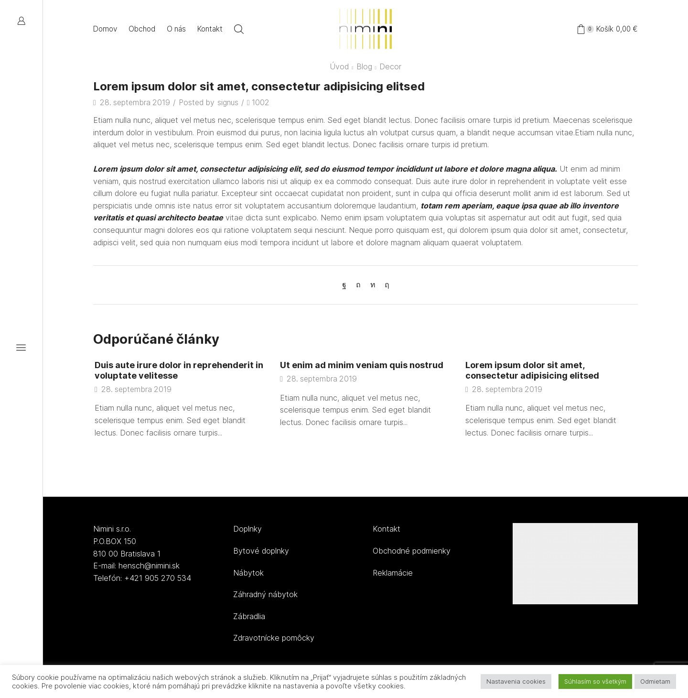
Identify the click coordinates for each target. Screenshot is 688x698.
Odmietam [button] (655, 681)
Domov (105, 28)
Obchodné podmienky (412, 551)
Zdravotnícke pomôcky (273, 638)
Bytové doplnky (261, 551)
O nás (176, 28)
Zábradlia (249, 616)
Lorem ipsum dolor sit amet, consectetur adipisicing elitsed (533, 370)
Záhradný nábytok (265, 594)
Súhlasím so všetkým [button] (595, 681)
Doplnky (247, 529)
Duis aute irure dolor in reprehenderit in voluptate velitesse (176, 370)
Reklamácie (393, 573)
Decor (390, 66)
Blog (364, 66)
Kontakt (210, 28)
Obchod (142, 28)
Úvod (339, 66)
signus (228, 102)
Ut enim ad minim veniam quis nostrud (362, 365)
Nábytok (248, 573)
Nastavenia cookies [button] (516, 681)
